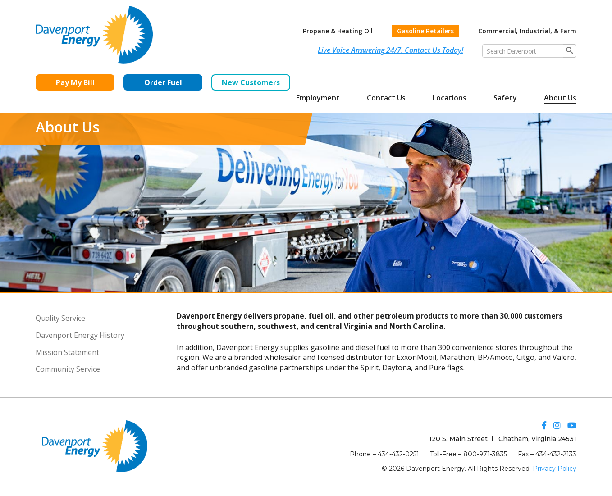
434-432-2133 (555, 454)
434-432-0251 (398, 454)
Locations (449, 98)
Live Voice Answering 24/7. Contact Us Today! (390, 50)
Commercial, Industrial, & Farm (527, 31)
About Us (560, 98)
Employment (318, 98)
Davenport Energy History (80, 335)
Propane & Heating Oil (338, 31)
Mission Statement (67, 352)
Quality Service (60, 318)
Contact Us (386, 98)
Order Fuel (163, 82)
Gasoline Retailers (425, 31)
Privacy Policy (554, 468)
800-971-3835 (485, 454)
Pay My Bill (75, 82)
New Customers (251, 82)
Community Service (68, 369)
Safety (505, 98)
